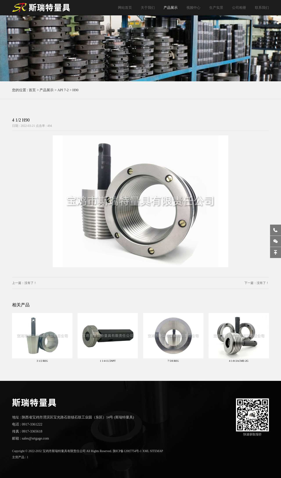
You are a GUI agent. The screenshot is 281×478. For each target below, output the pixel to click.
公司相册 (239, 7)
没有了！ (30, 283)
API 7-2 (63, 90)
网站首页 (125, 7)
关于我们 (148, 7)
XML (145, 451)
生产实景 (216, 7)
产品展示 (171, 7)
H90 (75, 90)
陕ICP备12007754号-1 (127, 451)
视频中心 (193, 7)
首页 (32, 90)
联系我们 (262, 7)
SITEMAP (156, 451)
